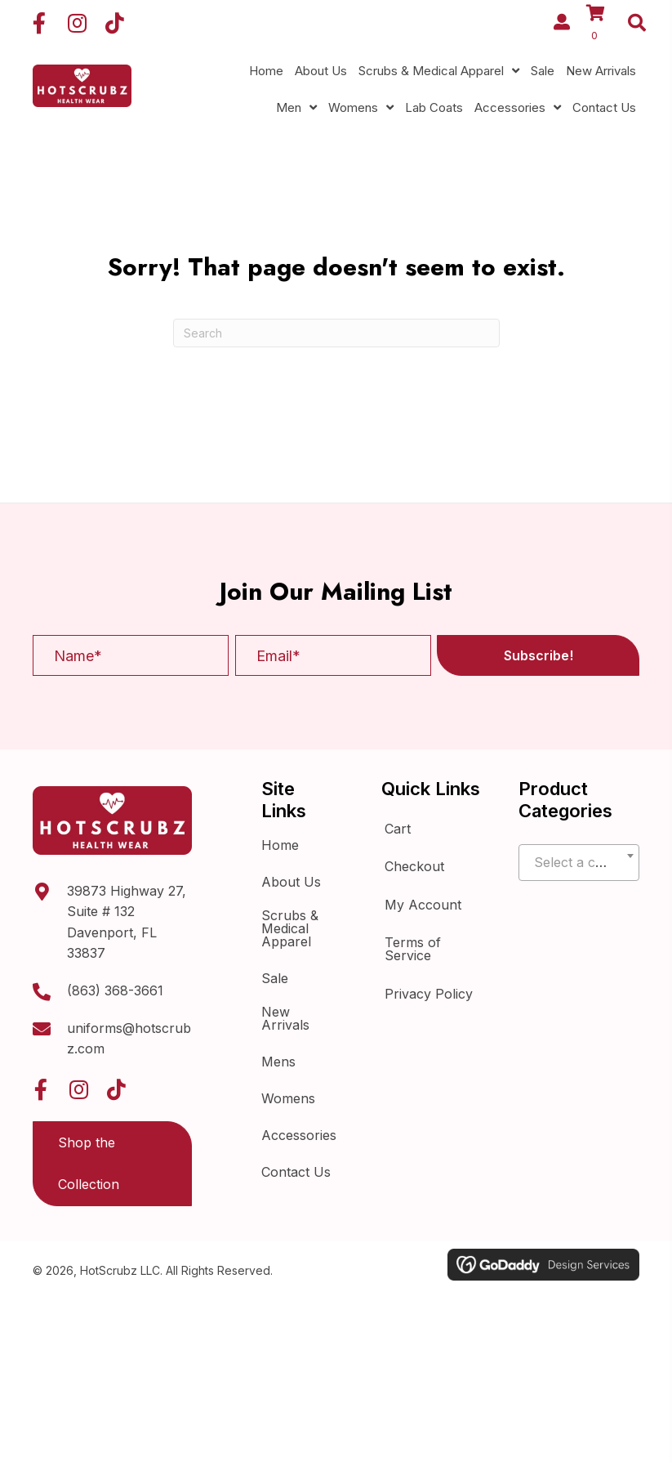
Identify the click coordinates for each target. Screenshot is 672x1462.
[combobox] (578, 862)
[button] (39, 22)
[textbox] (578, 863)
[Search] (336, 333)
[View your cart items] (601, 25)
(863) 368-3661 (115, 990)
